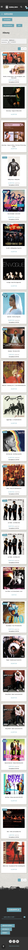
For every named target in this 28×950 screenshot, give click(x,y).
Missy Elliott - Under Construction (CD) (13, 694)
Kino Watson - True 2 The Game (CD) (14, 625)
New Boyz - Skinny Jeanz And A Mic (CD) (14, 797)
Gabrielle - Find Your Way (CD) (13, 316)
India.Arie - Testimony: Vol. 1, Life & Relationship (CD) (14, 385)
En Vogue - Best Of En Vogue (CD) (14, 282)
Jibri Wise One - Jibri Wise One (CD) (13, 454)
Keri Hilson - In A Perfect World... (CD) (13, 591)
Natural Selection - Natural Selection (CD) (14, 763)
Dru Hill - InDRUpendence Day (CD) (13, 248)
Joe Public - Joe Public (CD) (14, 522)
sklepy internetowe (12, 946)
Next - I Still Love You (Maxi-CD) (14, 831)
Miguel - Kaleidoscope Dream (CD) (13, 660)
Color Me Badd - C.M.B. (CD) (14, 213)
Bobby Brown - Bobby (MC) (14, 179)
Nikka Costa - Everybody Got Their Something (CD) (14, 866)
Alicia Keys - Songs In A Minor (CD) (13, 110)
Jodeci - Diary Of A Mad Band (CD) (13, 488)
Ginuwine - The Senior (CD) (14, 351)
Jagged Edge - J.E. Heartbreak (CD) (13, 419)
